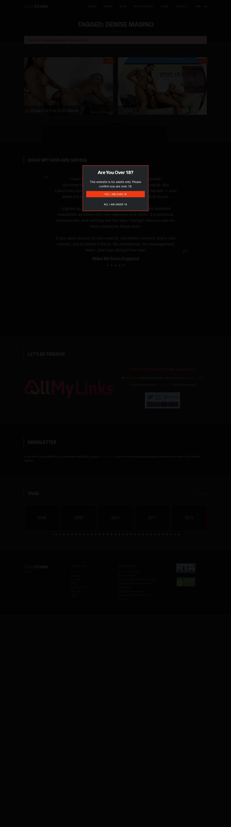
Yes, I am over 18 (115, 194)
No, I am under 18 (115, 204)
